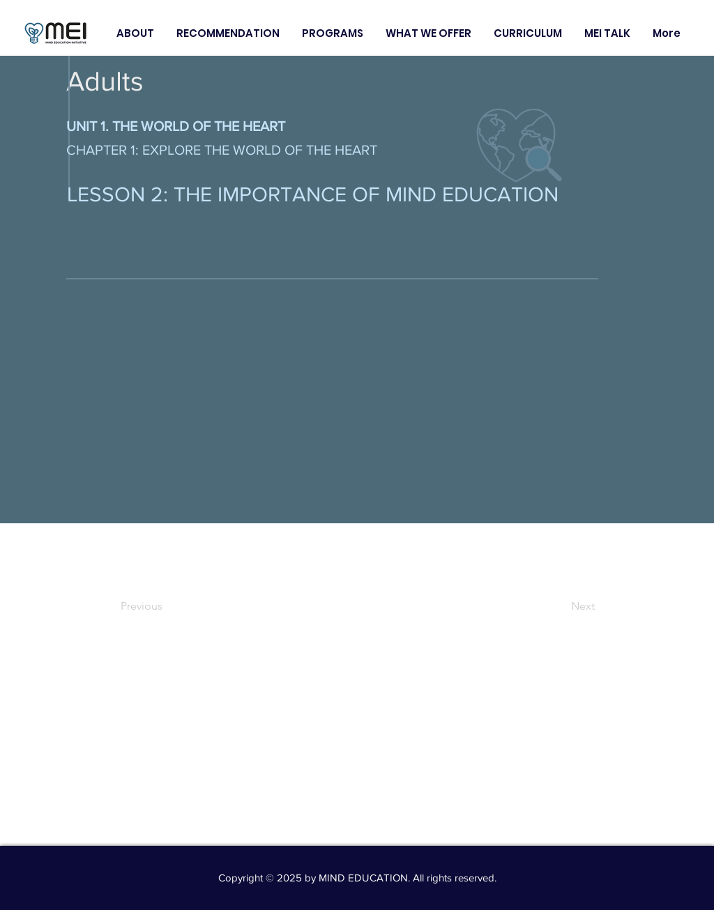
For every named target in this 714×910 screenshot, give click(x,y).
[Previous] (167, 606)
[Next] (560, 606)
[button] (135, 33)
